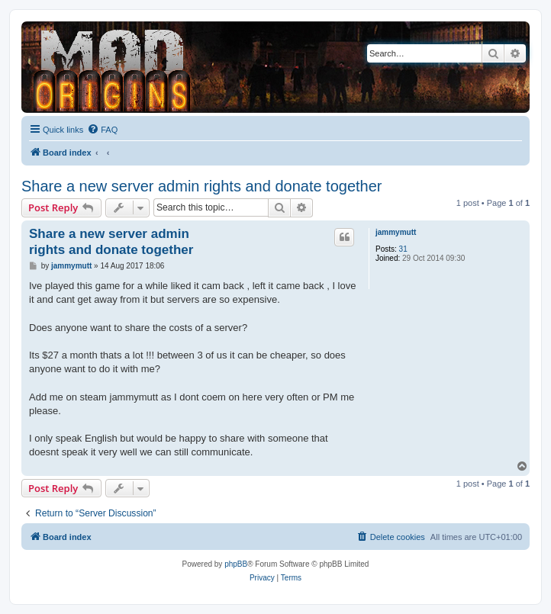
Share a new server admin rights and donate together (201, 186)
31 (403, 249)
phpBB (235, 564)
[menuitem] (102, 130)
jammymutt (395, 232)
